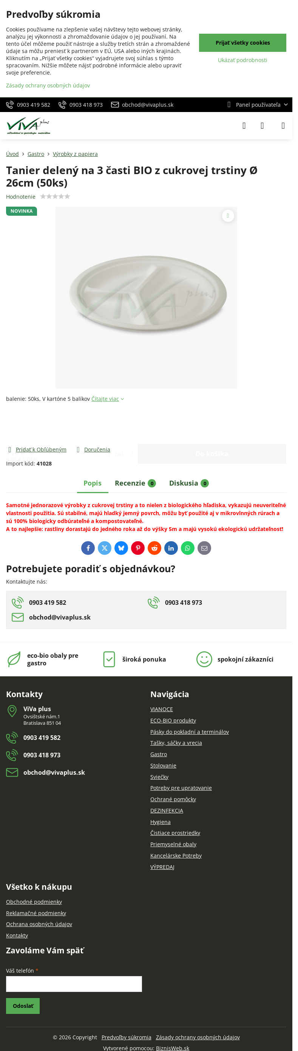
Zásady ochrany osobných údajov (198, 1037)
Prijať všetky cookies (243, 42)
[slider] (55, 196)
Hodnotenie (21, 196)
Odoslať (23, 1005)
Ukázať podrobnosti (242, 60)
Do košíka (212, 423)
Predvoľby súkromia (126, 1037)
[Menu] (283, 125)
